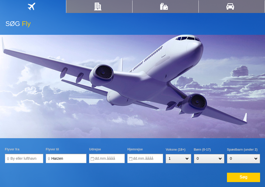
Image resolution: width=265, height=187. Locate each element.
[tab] (33, 6)
